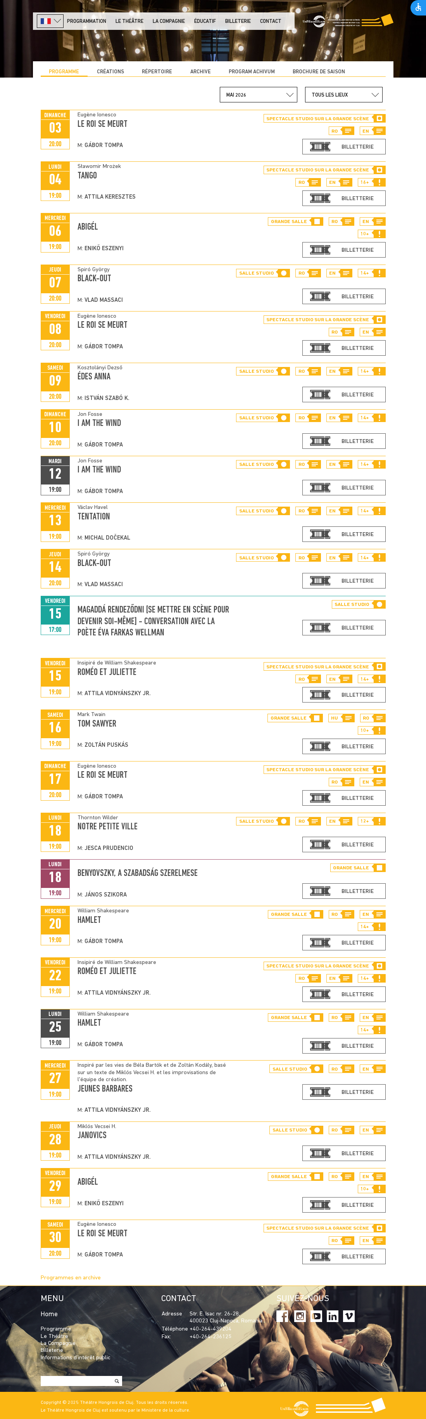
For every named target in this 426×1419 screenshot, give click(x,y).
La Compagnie (169, 21)
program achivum (252, 71)
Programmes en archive (71, 1278)
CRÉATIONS (110, 71)
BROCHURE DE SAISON (319, 71)
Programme (64, 71)
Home (49, 1314)
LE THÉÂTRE (129, 21)
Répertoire (157, 71)
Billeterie (238, 21)
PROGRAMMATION (86, 21)
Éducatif (205, 21)
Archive (200, 71)
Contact (270, 21)
